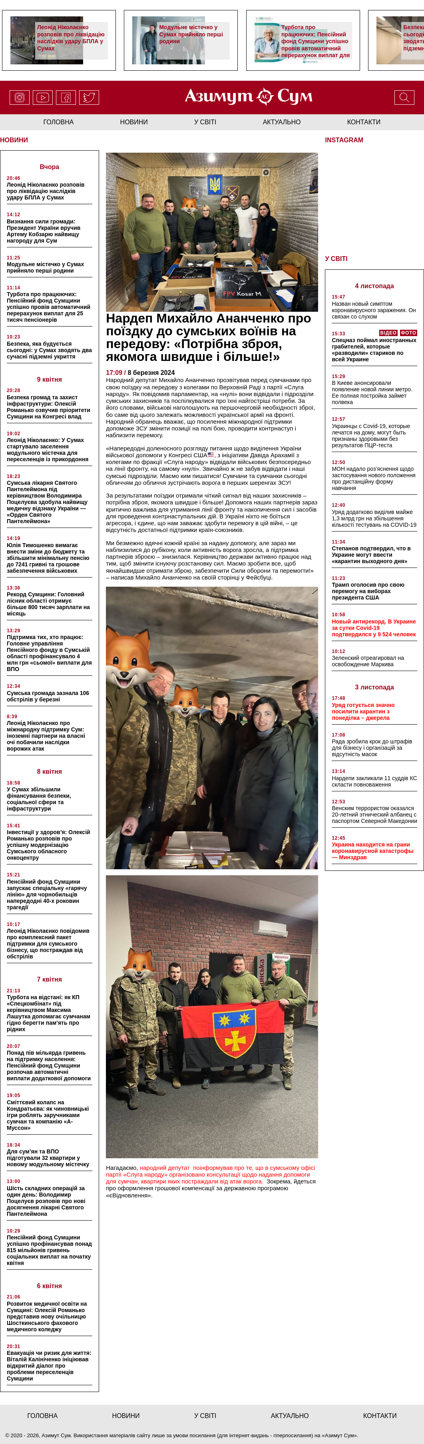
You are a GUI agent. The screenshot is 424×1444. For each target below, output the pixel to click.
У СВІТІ (336, 258)
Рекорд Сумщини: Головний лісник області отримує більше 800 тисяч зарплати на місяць (48, 604)
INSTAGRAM (344, 140)
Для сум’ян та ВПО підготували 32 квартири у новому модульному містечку (48, 1157)
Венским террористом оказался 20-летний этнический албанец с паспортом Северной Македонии (374, 814)
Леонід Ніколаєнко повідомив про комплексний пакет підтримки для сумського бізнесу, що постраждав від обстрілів (48, 944)
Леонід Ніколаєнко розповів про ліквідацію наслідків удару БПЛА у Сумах (71, 38)
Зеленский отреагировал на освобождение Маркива (368, 661)
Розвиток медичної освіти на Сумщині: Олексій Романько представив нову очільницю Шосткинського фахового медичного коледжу (47, 1316)
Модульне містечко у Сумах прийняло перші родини (191, 34)
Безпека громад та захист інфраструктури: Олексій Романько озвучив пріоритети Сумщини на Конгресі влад (48, 407)
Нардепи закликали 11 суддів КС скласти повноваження (374, 781)
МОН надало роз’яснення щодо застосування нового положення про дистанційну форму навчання (374, 478)
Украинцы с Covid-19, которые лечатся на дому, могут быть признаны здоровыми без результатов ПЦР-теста (371, 435)
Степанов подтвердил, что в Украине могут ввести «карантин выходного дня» (371, 554)
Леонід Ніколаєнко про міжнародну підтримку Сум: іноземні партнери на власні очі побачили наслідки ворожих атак (46, 736)
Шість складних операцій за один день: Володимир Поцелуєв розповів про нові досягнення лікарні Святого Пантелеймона (46, 1201)
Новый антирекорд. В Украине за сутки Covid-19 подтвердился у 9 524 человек (374, 627)
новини (134, 122)
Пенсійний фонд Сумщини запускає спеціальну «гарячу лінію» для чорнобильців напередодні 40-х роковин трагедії (47, 894)
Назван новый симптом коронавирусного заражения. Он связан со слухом (374, 310)
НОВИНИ (14, 140)
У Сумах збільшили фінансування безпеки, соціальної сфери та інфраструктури (39, 799)
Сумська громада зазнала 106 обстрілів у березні (48, 696)
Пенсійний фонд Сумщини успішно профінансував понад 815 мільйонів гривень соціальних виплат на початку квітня (49, 1250)
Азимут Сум (339, 1435)
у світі (205, 122)
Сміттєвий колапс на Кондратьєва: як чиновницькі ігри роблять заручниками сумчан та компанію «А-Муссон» (48, 1115)
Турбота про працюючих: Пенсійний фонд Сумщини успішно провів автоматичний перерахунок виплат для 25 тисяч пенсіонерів (315, 45)
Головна (59, 122)
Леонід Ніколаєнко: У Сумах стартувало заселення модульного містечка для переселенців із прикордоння (47, 449)
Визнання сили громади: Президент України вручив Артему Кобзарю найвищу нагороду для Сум (43, 231)
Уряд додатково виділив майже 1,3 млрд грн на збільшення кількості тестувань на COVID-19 (374, 518)
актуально (282, 122)
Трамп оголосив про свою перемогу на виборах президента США (368, 591)
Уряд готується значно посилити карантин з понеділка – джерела (363, 711)
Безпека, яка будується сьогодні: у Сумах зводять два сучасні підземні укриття (49, 350)
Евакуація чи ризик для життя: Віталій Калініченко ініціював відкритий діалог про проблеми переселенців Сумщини (49, 1366)
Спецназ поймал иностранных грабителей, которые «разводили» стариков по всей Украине (374, 349)
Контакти (364, 122)
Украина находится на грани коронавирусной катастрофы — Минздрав (372, 850)
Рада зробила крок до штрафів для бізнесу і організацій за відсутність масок (372, 747)
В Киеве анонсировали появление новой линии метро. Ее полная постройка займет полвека (372, 392)
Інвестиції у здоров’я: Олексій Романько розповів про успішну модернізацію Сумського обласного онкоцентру (48, 845)
